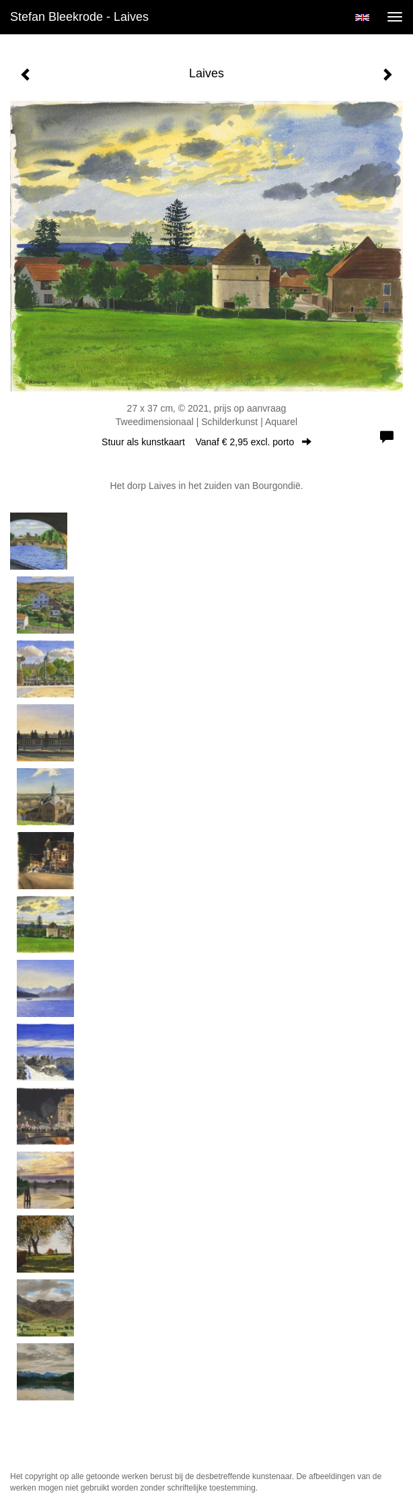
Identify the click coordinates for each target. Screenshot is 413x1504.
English (362, 17)
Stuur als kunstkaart (206, 442)
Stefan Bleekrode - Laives (79, 17)
